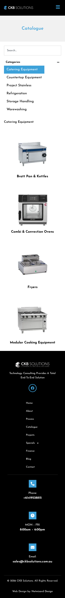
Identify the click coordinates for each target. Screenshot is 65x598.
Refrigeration (17, 93)
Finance (30, 451)
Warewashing (17, 109)
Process (30, 419)
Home (29, 403)
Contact (30, 467)
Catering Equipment (22, 69)
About (29, 411)
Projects (30, 435)
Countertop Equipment (24, 77)
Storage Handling (20, 101)
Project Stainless (19, 85)
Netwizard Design (42, 591)
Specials (32, 443)
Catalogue (31, 427)
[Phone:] (32, 484)
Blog (28, 459)
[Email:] (32, 547)
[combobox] (32, 50)
